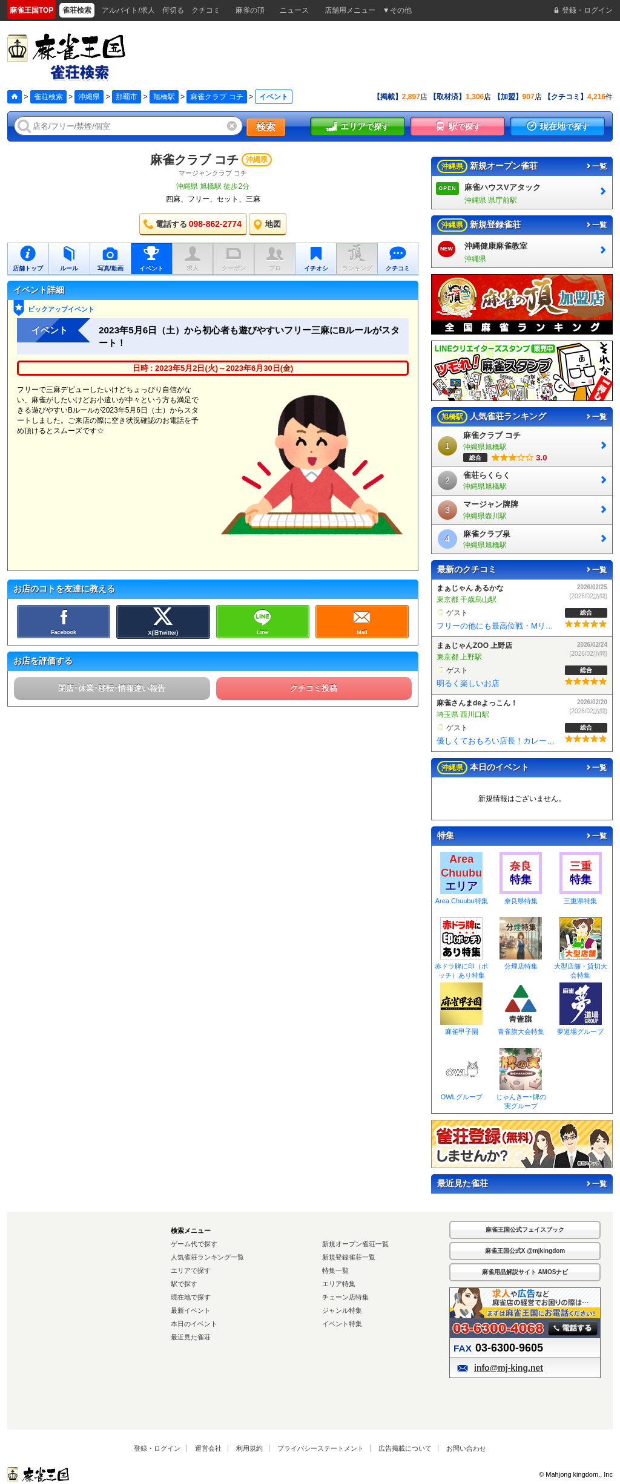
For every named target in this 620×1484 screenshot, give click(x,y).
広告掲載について (405, 1448)
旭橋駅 (164, 97)
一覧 (596, 166)
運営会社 (208, 1448)
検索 (265, 127)
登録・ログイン (157, 1448)
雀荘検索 (48, 97)
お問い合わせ (466, 1448)
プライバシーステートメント (320, 1448)
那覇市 (126, 97)
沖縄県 (89, 97)
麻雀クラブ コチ (216, 97)
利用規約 (249, 1448)
